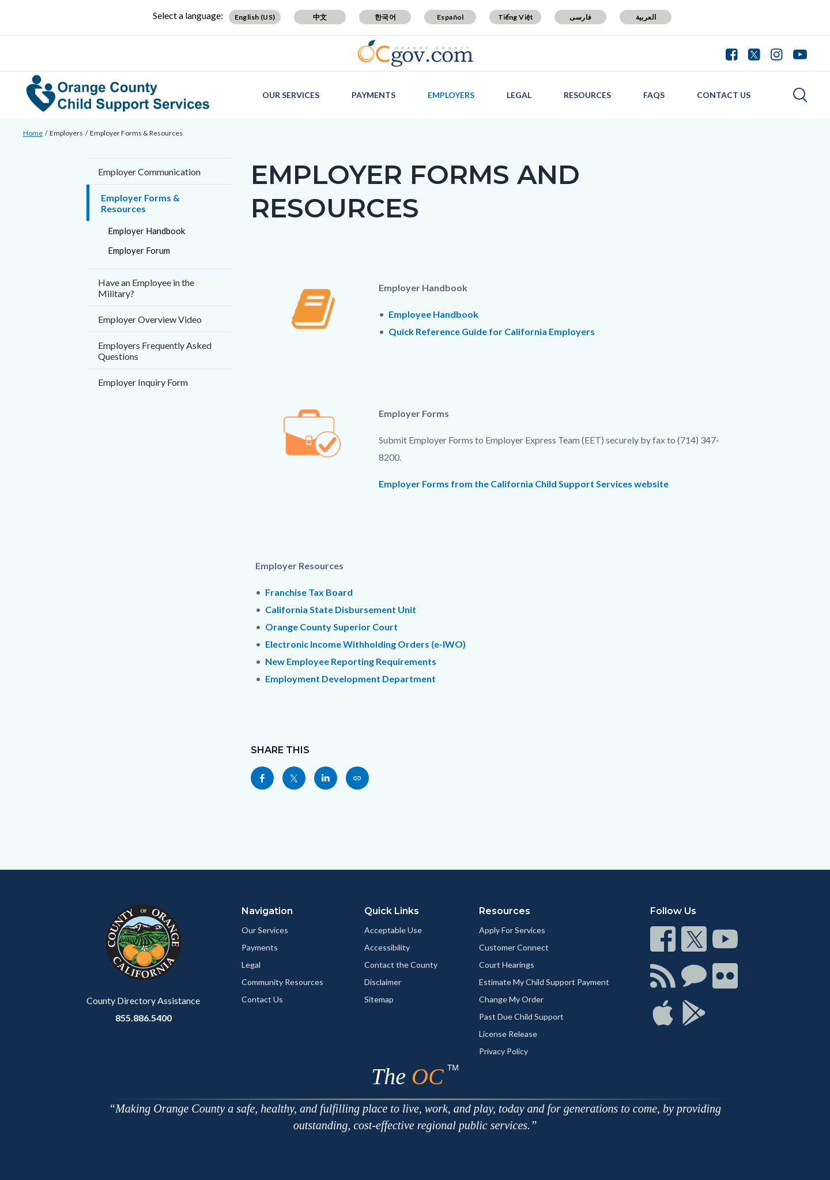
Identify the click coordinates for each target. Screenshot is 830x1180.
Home (33, 133)
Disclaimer (382, 982)
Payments (373, 95)
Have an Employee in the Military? (146, 288)
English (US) (255, 17)
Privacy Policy (503, 1051)
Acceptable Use (393, 930)
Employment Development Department (350, 678)
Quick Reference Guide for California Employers (491, 331)
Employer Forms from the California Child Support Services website (524, 483)
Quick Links (391, 910)
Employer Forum (139, 250)
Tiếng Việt (516, 17)
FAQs (654, 95)
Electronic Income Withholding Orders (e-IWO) (365, 643)
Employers (451, 95)
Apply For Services (512, 930)
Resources (587, 95)
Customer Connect (514, 947)
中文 (320, 17)
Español (450, 17)
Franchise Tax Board (309, 592)
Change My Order (511, 999)
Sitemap (379, 999)
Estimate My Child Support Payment (544, 982)
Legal (519, 95)
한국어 (385, 17)
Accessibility (387, 947)
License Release (508, 1034)
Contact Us (723, 95)
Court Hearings (506, 964)
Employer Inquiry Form (143, 382)
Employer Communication (149, 171)
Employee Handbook (433, 314)
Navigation (267, 910)
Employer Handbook (146, 231)
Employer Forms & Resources (136, 133)
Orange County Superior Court (331, 626)
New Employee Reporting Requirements (350, 661)
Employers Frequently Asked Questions (155, 351)
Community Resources (282, 982)
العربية (646, 17)
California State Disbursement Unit (340, 609)
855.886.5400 (143, 1017)
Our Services (290, 95)
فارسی (580, 17)
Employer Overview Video (150, 319)
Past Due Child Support (521, 1016)
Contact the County (400, 964)
